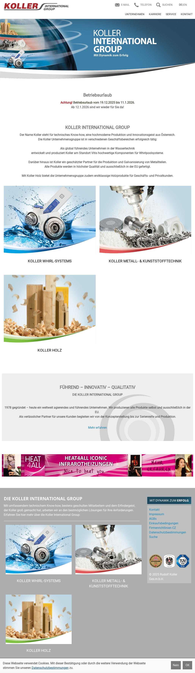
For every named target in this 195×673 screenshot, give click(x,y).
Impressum (156, 514)
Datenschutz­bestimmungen (167, 532)
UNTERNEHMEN (134, 14)
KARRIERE (155, 14)
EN (185, 4)
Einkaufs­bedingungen (163, 523)
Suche (153, 537)
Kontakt (154, 509)
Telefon (146, 4)
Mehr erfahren (97, 427)
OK (188, 665)
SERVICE (171, 14)
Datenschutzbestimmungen (50, 668)
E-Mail (125, 4)
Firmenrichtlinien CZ (162, 528)
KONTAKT (187, 14)
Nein (176, 665)
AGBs (153, 519)
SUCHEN (167, 4)
